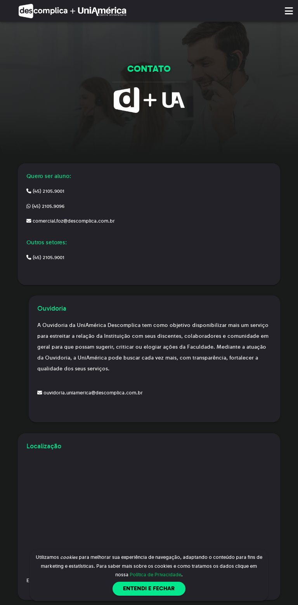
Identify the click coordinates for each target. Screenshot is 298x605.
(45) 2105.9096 (45, 206)
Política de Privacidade (155, 575)
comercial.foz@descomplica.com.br (70, 221)
